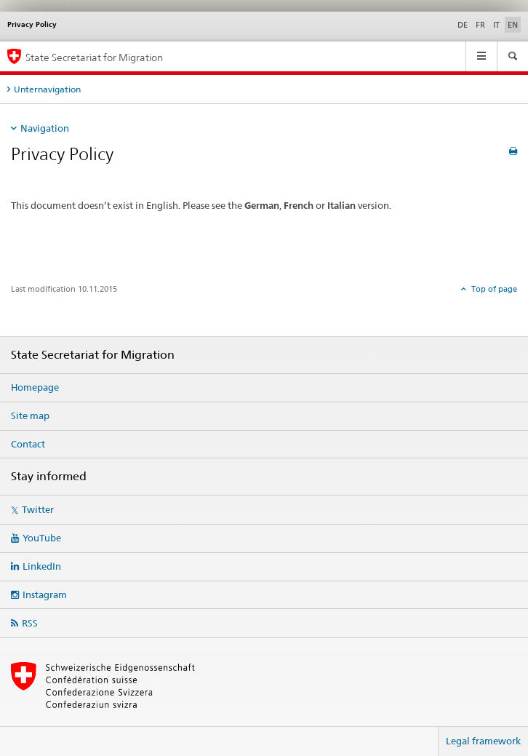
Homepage (35, 387)
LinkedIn (42, 566)
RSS (30, 623)
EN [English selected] (513, 25)
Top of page (493, 289)
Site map (30, 415)
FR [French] (480, 25)
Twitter (38, 509)
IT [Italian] (496, 25)
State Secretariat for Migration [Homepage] (94, 57)
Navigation (44, 128)
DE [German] (462, 25)
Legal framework (483, 741)
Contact (28, 444)
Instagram (45, 594)
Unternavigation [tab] (47, 89)
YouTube (42, 538)
